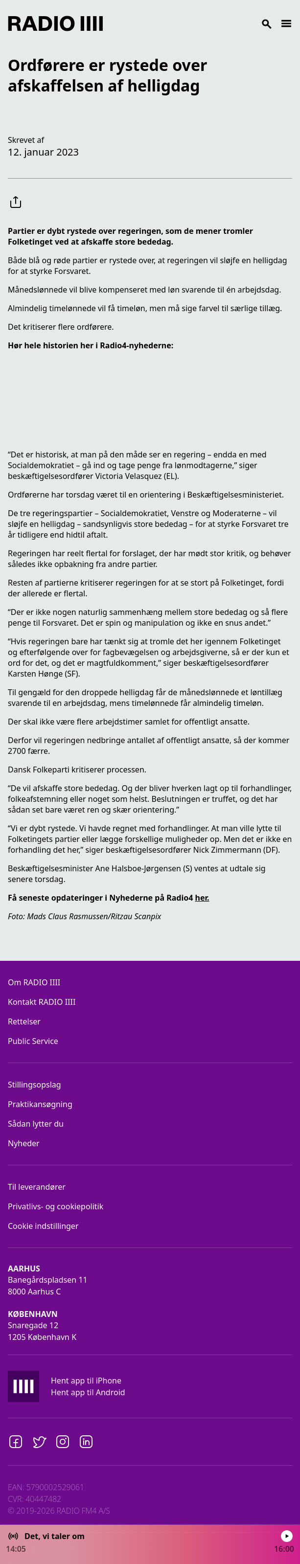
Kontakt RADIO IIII (41, 1002)
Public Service (33, 1041)
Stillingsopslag (34, 1084)
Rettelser (24, 1021)
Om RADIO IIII (34, 982)
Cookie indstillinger (43, 1226)
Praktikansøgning (40, 1104)
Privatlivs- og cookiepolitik (55, 1206)
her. (202, 897)
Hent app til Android (88, 1392)
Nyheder (24, 1143)
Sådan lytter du (36, 1123)
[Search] (192, 23)
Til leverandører (37, 1186)
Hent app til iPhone (86, 1380)
